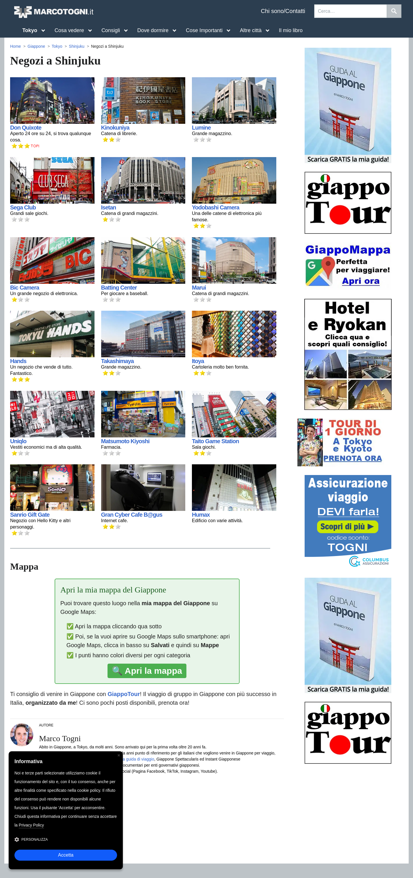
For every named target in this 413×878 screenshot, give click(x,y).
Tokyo (57, 46)
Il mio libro (291, 30)
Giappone (36, 46)
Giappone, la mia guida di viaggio (124, 759)
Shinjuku (76, 46)
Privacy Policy (31, 825)
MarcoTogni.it (53, 12)
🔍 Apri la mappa (147, 670)
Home (15, 46)
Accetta (65, 855)
